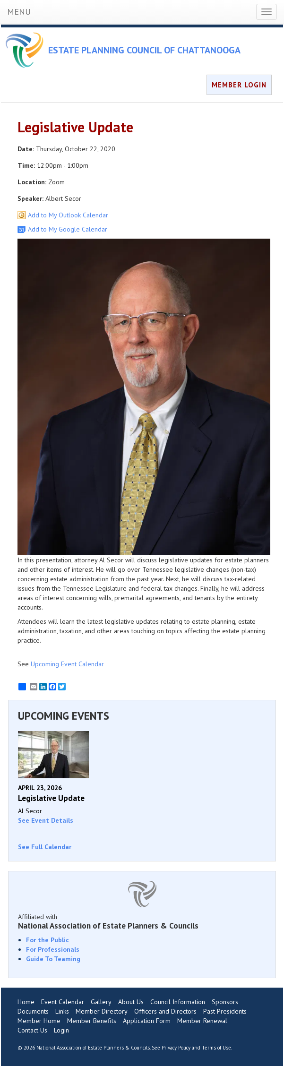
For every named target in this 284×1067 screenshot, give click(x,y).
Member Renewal (202, 1020)
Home (25, 1002)
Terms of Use (216, 1047)
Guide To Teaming (53, 959)
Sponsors (225, 1002)
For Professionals (52, 949)
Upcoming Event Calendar (67, 664)
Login (61, 1030)
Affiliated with (142, 921)
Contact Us (32, 1030)
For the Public (47, 940)
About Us (131, 1002)
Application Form (147, 1020)
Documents (33, 1011)
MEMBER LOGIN (239, 84)
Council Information (177, 1002)
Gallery (101, 1002)
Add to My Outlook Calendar (68, 215)
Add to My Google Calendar (67, 229)
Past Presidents (225, 1011)
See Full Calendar (44, 847)
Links (62, 1011)
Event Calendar (62, 1002)
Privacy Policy (176, 1047)
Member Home (38, 1020)
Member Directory (102, 1011)
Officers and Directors (165, 1011)
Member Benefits (91, 1020)
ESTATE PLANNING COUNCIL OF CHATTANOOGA (144, 50)
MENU (19, 11)
